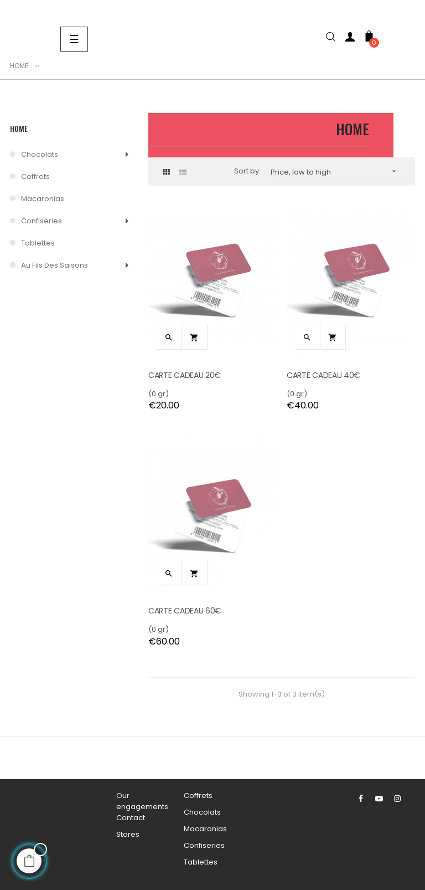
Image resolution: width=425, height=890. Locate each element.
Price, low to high (337, 171)
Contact (130, 817)
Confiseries (41, 221)
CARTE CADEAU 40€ (323, 375)
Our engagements (142, 801)
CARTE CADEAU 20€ (184, 375)
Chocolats (39, 154)
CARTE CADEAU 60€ (184, 610)
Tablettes (38, 243)
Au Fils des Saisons (54, 265)
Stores (127, 834)
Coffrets (35, 176)
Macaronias (42, 198)
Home (19, 128)
